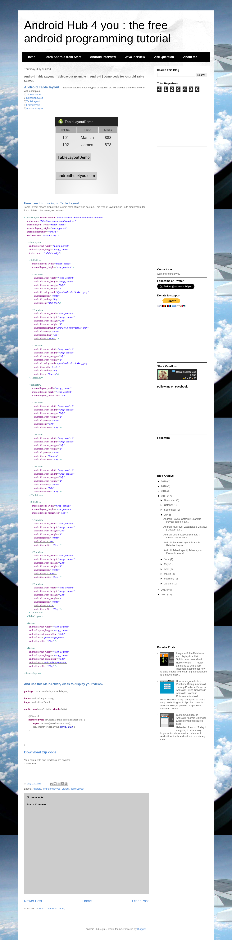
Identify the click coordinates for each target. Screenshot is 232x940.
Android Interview (103, 57)
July (166, 514)
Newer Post (33, 901)
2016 (164, 486)
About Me (190, 57)
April (167, 569)
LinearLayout (34, 94)
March (168, 573)
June (167, 559)
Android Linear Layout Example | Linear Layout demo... (181, 536)
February (169, 578)
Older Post (140, 901)
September (170, 509)
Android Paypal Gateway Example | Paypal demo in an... (182, 520)
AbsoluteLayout (34, 108)
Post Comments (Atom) (52, 908)
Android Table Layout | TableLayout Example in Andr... (182, 552)
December (170, 500)
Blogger (141, 929)
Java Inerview (135, 57)
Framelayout (33, 105)
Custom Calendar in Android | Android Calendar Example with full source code (191, 719)
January (169, 583)
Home (31, 57)
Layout (65, 788)
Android (37, 788)
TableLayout (33, 101)
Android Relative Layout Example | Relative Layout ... (182, 544)
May (166, 564)
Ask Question (164, 57)
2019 (164, 481)
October (169, 504)
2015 (164, 491)
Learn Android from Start (62, 57)
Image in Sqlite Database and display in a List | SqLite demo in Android (190, 656)
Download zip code (40, 752)
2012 (164, 594)
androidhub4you (51, 788)
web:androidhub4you (168, 273)
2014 (164, 495)
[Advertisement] (181, 120)
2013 (164, 589)
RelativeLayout (34, 97)
